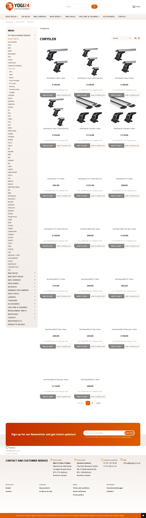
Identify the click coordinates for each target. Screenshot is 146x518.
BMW (10, 50)
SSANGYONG (12, 231)
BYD (9, 56)
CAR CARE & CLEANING (17, 307)
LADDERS (12, 297)
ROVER (10, 213)
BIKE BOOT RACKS (15, 276)
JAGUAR (10, 151)
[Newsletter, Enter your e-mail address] (103, 433)
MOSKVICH (11, 198)
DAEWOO (11, 101)
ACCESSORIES (14, 304)
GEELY (10, 127)
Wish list (12, 447)
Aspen (11, 77)
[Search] (94, 7)
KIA (9, 163)
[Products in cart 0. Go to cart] (136, 6)
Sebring (11, 86)
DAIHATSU (11, 104)
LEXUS (10, 175)
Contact (9, 491)
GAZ (9, 124)
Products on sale (16, 324)
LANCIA (10, 169)
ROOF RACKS (13, 39)
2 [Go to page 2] (92, 403)
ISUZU (10, 142)
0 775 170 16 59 (11, 453)
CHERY (10, 59)
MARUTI (10, 181)
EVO (9, 113)
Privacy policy (78, 494)
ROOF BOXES (13, 283)
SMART (10, 228)
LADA (10, 166)
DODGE (10, 107)
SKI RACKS (12, 286)
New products (15, 321)
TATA (9, 246)
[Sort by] (122, 38)
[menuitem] (13, 16)
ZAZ (9, 269)
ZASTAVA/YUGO (13, 266)
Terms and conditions (81, 487)
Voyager (12, 92)
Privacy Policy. (126, 437)
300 (10, 71)
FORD (10, 118)
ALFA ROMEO (12, 42)
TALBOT (10, 240)
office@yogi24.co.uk (13, 450)
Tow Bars (12, 300)
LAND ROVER (12, 172)
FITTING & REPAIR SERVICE (19, 35)
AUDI (9, 44)
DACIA (10, 98)
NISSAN (10, 201)
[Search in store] (78, 6)
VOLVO (10, 261)
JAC (9, 148)
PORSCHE (11, 207)
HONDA (10, 133)
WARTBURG (12, 264)
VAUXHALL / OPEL (14, 255)
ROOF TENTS (13, 293)
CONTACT (12, 317)
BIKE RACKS (13, 273)
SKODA (10, 225)
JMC (9, 157)
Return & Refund (79, 491)
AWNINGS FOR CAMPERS (18, 290)
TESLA (10, 243)
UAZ (9, 252)
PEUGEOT (11, 204)
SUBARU (11, 234)
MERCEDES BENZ (14, 187)
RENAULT (11, 210)
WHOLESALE (13, 314)
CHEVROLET (12, 62)
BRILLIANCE (12, 53)
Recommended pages (115, 487)
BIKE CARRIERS (14, 280)
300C (11, 74)
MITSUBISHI (12, 195)
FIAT (9, 116)
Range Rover (12, 216)
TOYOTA (10, 249)
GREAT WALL (12, 130)
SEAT (9, 222)
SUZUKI (10, 237)
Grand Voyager (14, 80)
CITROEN (11, 95)
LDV (9, 178)
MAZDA (10, 184)
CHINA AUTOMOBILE (15, 65)
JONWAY (11, 160)
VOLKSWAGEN (13, 258)
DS (9, 110)
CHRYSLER (11, 68)
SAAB (10, 219)
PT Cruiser (12, 83)
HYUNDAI (11, 136)
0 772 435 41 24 (110, 466)
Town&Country (14, 89)
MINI (9, 192)
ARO (9, 47)
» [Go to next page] (98, 403)
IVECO (10, 145)
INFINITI (10, 139)
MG (9, 190)
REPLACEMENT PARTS (17, 310)
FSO (9, 121)
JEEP (9, 154)
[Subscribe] (129, 433)
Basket (8, 487)
